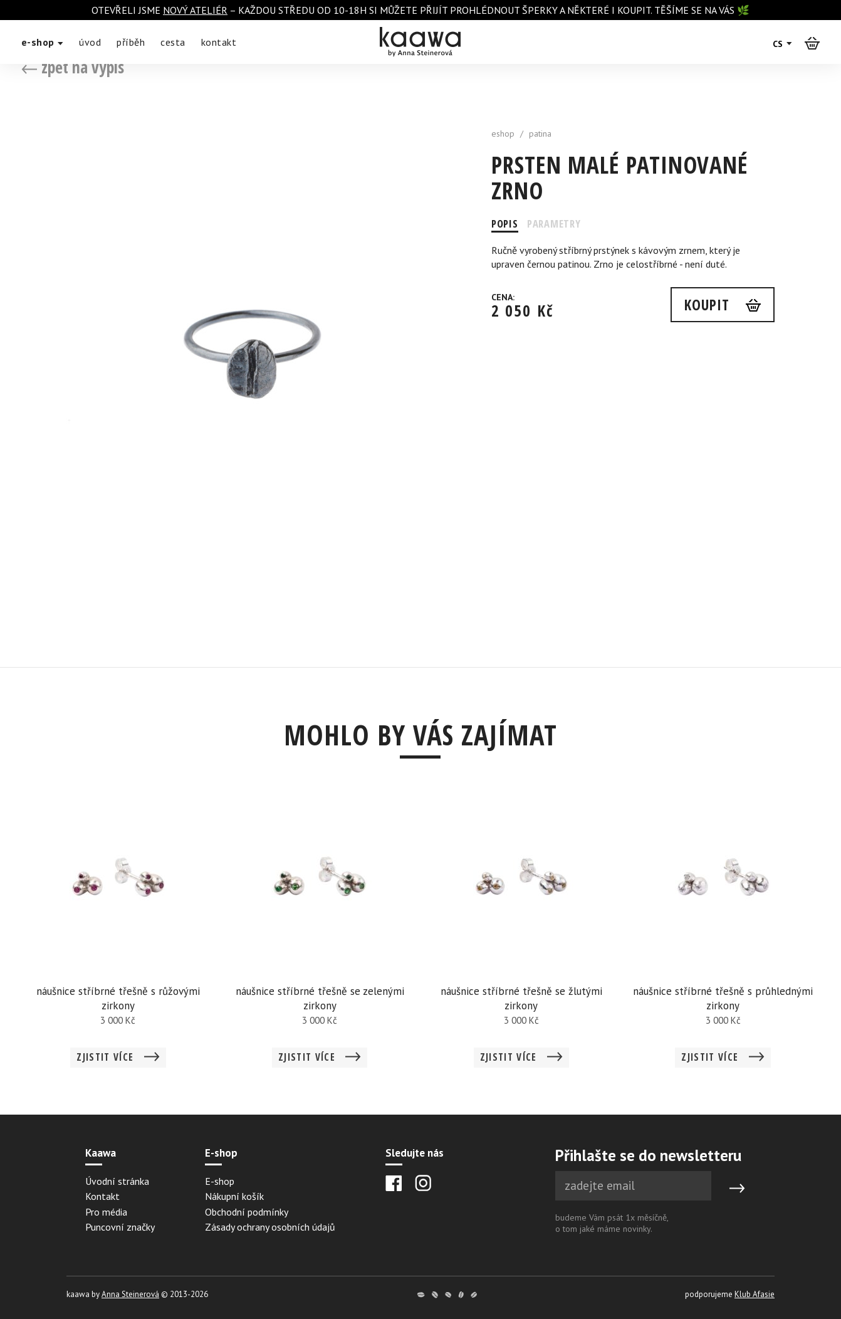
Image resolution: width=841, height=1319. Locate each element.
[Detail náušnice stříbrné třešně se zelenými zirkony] (319, 937)
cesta (172, 42)
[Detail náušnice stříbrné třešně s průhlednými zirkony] (723, 937)
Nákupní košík (234, 1196)
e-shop (42, 42)
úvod (90, 42)
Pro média (106, 1212)
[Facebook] (393, 1183)
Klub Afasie (754, 1294)
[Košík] (812, 42)
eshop (503, 133)
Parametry (563, 223)
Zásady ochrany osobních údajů (270, 1227)
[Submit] (737, 1188)
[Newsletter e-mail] (633, 1186)
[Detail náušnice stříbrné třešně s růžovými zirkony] (118, 937)
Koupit (704, 306)
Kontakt (102, 1196)
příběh (131, 42)
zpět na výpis (72, 67)
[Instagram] (423, 1183)
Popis (506, 223)
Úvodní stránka (117, 1181)
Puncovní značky (120, 1227)
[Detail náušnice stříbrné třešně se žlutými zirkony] (521, 937)
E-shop (219, 1181)
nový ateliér (195, 10)
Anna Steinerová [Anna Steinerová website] (130, 1294)
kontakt (219, 42)
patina (540, 133)
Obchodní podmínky (246, 1212)
